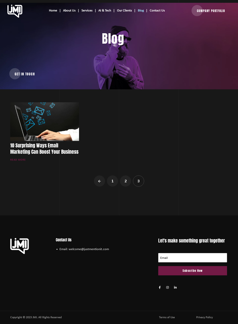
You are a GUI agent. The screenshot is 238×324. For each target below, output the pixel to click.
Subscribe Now (193, 270)
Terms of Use (167, 317)
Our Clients (124, 10)
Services (86, 10)
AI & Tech (104, 10)
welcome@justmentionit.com (89, 249)
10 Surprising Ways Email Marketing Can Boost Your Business (44, 148)
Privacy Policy (204, 317)
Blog (141, 10)
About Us (69, 10)
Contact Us (157, 10)
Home (53, 10)
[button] (211, 11)
